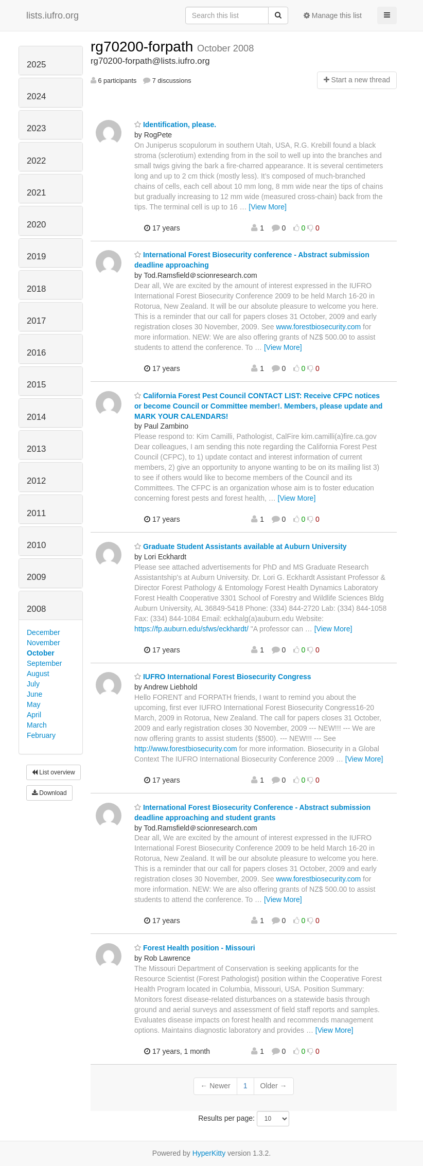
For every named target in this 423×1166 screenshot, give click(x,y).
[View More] (268, 207)
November (43, 643)
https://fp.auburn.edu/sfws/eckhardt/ (191, 629)
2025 (36, 64)
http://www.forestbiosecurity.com (185, 749)
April (34, 715)
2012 (36, 481)
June (34, 694)
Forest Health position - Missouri (194, 948)
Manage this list (333, 15)
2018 (36, 289)
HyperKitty (209, 1153)
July (33, 684)
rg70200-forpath (144, 47)
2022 (36, 161)
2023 (36, 128)
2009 (36, 577)
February (41, 735)
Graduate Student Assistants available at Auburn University (240, 546)
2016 (36, 353)
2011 (36, 513)
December (43, 632)
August (38, 673)
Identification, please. (175, 124)
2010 (36, 545)
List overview (53, 772)
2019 (36, 256)
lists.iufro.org (52, 15)
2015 (36, 385)
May (33, 704)
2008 (36, 609)
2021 (36, 193)
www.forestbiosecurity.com (318, 327)
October (41, 653)
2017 (36, 321)
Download (49, 793)
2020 (36, 224)
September (44, 663)
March (37, 725)
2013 (36, 449)
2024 (36, 96)
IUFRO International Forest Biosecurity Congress (222, 677)
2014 (36, 417)
